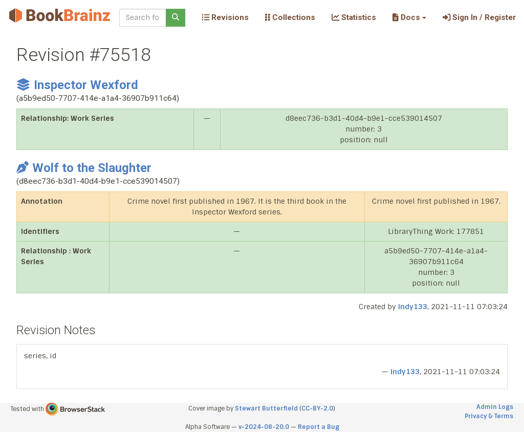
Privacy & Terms (489, 416)
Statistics (354, 17)
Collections (290, 17)
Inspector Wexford (77, 85)
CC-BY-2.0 (317, 408)
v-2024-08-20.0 (263, 427)
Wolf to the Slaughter (83, 168)
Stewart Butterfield (266, 408)
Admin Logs (494, 407)
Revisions (225, 17)
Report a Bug (318, 427)
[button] (409, 17)
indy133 (412, 306)
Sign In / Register (479, 17)
